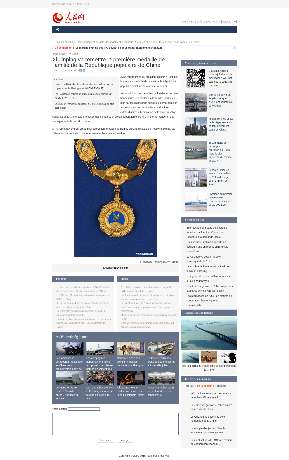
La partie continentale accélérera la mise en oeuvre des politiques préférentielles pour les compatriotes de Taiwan (83, 323)
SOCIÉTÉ (160, 34)
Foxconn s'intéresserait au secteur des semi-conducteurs (161, 391)
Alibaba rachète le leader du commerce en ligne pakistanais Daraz (130, 391)
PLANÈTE (176, 34)
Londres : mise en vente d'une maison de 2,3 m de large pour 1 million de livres (220, 177)
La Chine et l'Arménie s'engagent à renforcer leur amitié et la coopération (84, 106)
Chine (75, 54)
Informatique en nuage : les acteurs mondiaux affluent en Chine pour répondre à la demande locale (207, 232)
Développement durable (90, 42)
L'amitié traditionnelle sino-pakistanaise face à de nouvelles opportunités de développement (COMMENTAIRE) (84, 86)
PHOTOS (223, 34)
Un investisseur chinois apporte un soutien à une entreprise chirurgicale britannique (207, 247)
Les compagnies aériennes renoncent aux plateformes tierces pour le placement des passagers (99, 365)
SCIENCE (127, 34)
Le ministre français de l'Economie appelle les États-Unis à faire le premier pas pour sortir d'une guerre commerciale (146, 307)
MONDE (95, 34)
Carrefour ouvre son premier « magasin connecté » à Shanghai (130, 362)
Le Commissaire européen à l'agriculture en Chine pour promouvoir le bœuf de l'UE (69, 365)
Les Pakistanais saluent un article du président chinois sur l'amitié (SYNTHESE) (83, 96)
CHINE (62, 34)
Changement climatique (119, 42)
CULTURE (143, 34)
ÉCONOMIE (78, 34)
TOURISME (206, 34)
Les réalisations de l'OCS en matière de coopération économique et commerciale (209, 300)
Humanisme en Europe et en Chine (179, 42)
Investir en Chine (65, 42)
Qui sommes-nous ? (208, 21)
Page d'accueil (60, 54)
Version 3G (187, 21)
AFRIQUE (110, 34)
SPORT (190, 34)
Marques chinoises (146, 42)
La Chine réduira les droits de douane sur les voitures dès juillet (161, 362)
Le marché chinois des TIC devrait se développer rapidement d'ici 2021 (118, 47)
